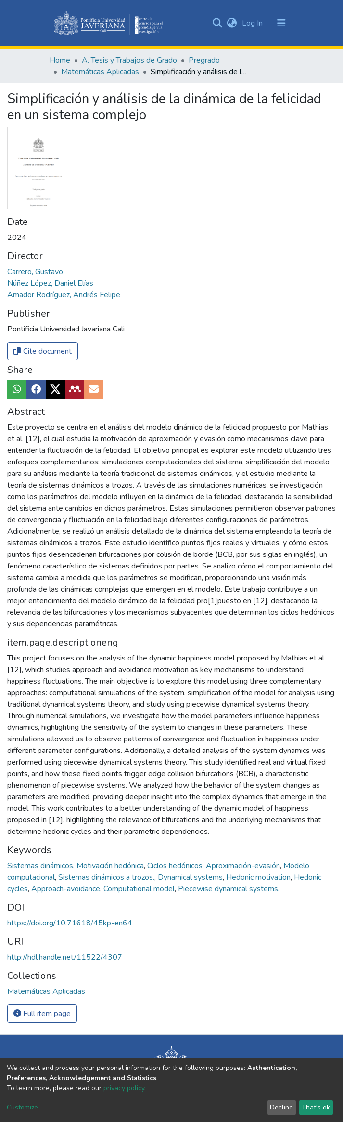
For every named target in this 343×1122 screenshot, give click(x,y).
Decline (281, 1107)
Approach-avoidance (66, 889)
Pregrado (204, 60)
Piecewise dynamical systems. (228, 889)
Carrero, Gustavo (35, 271)
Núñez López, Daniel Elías (50, 283)
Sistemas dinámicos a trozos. (107, 877)
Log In (253, 23)
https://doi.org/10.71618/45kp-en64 (69, 923)
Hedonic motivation (259, 877)
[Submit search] (217, 23)
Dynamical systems (191, 877)
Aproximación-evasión (244, 865)
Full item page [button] (42, 1013)
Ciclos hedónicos (175, 865)
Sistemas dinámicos (41, 865)
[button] (232, 23)
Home (60, 60)
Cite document (42, 351)
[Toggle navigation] (281, 23)
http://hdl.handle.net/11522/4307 (64, 957)
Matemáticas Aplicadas (100, 71)
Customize (22, 1107)
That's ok (316, 1107)
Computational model (140, 889)
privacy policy (123, 1088)
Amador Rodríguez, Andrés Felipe (63, 295)
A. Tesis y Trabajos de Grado (129, 60)
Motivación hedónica (111, 865)
